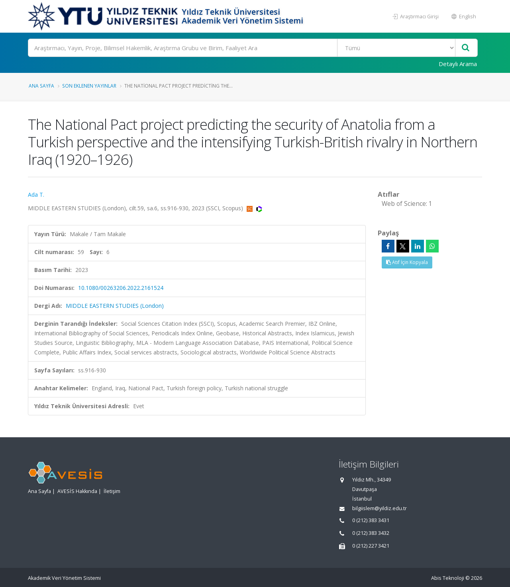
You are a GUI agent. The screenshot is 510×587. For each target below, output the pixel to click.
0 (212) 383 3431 (370, 520)
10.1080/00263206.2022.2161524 (120, 288)
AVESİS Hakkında (77, 491)
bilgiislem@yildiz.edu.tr (379, 508)
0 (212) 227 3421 (370, 545)
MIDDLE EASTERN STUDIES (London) (115, 305)
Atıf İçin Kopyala (407, 262)
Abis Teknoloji (447, 578)
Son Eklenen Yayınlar (89, 85)
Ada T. (36, 194)
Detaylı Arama (458, 64)
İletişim (112, 491)
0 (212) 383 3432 (370, 533)
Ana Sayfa (41, 85)
